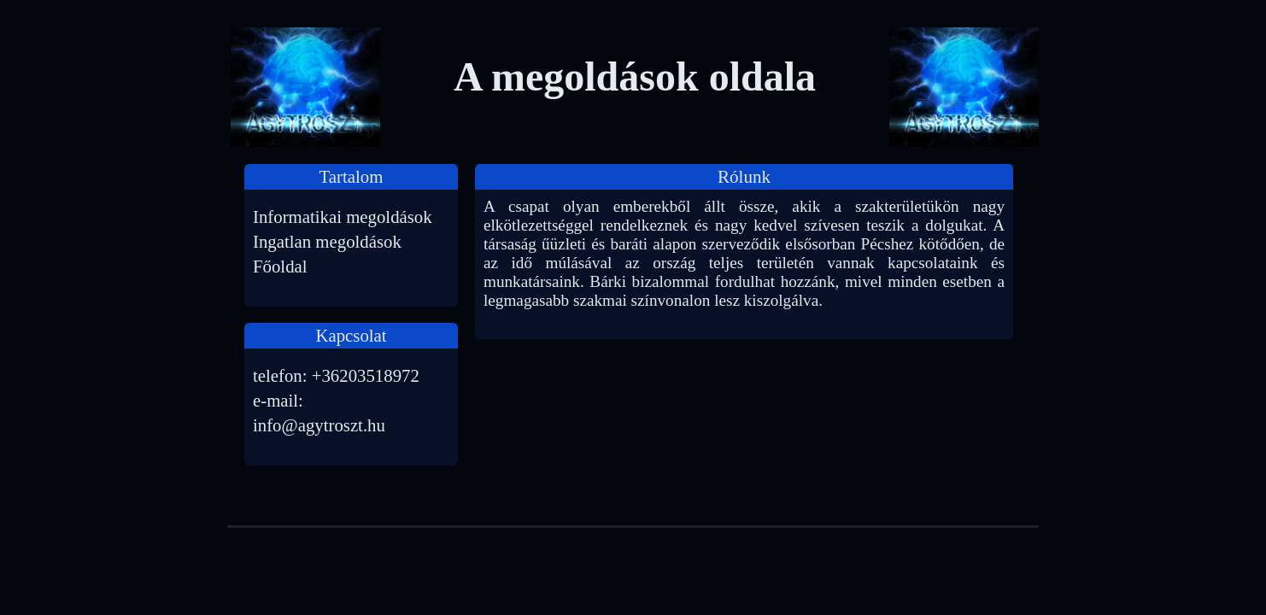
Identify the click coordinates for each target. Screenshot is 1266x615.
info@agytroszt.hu (319, 425)
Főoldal (280, 266)
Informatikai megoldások (342, 216)
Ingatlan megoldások (327, 241)
